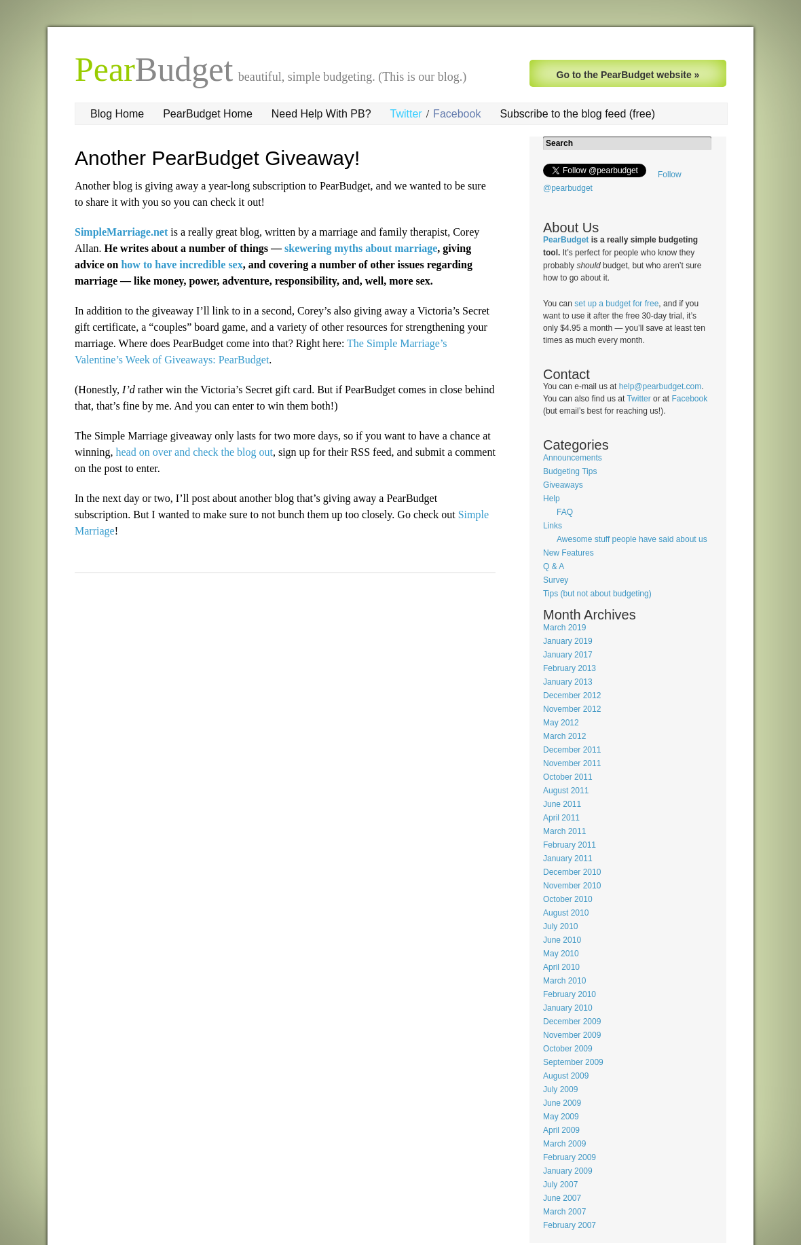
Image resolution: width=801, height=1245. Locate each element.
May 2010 (561, 953)
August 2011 (566, 790)
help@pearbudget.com (660, 386)
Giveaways (563, 485)
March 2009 (564, 1144)
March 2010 (564, 981)
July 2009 (560, 1089)
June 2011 (562, 804)
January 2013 (568, 682)
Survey (555, 580)
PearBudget (566, 240)
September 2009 (573, 1062)
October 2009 (568, 1048)
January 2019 (568, 641)
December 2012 (572, 695)
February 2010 (569, 994)
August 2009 (566, 1076)
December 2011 (572, 750)
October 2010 (568, 899)
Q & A (553, 566)
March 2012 (564, 736)
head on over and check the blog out (193, 452)
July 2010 (560, 926)
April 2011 (561, 818)
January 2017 (568, 655)
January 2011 (568, 858)
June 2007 (562, 1198)
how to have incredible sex (181, 264)
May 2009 (561, 1116)
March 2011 (564, 831)
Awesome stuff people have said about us (632, 539)
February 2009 (569, 1157)
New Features (568, 553)
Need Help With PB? (321, 114)
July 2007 (560, 1184)
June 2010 (562, 940)
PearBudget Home (208, 114)
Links (552, 525)
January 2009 (568, 1171)
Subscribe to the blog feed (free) (577, 114)
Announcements (572, 458)
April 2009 (561, 1130)
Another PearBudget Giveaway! (217, 158)
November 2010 (572, 885)
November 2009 (572, 1035)
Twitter (406, 114)
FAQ (565, 512)
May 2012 (561, 722)
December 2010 (572, 872)
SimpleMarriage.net (121, 232)
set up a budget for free (616, 303)
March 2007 (564, 1211)
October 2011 (568, 777)
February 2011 (569, 845)
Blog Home (117, 114)
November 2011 (572, 763)
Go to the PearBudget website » (628, 74)
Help (551, 498)
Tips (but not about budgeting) (597, 593)
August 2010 (566, 913)
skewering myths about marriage (360, 248)
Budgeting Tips (570, 471)
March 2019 (564, 627)
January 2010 (568, 1008)
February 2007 (569, 1225)
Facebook (457, 114)
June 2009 (562, 1103)
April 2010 (561, 967)
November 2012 (572, 709)
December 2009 (572, 1021)
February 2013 (569, 668)
